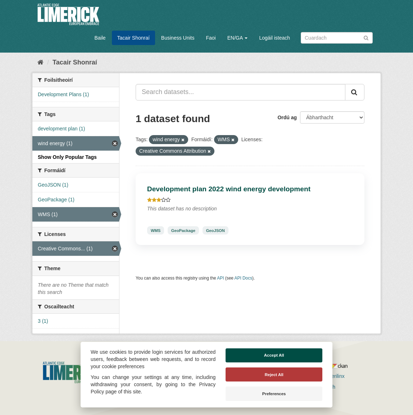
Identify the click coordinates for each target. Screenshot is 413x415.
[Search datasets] (337, 38)
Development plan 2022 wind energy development (228, 189)
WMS (155, 230)
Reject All (274, 374)
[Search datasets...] (240, 92)
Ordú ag (287, 117)
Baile (99, 38)
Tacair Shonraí (133, 38)
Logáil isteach (274, 38)
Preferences (274, 394)
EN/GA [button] (237, 38)
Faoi (210, 38)
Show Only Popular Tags (67, 157)
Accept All (274, 355)
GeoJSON (215, 230)
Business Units (178, 38)
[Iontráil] (366, 37)
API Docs (244, 278)
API (220, 278)
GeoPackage (183, 230)
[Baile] (40, 62)
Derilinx (333, 376)
